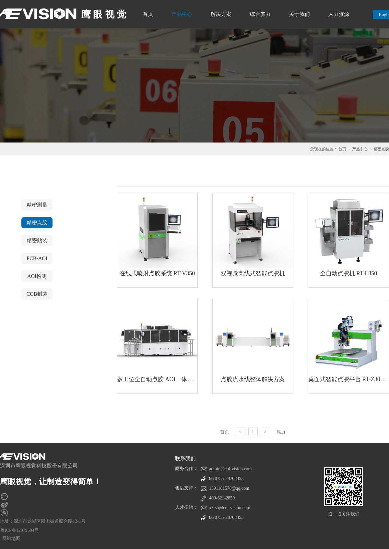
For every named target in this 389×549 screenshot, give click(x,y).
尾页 (281, 431)
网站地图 (10, 538)
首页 (148, 14)
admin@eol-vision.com (230, 468)
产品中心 (360, 149)
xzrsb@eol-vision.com (229, 507)
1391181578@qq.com (229, 488)
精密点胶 (381, 149)
